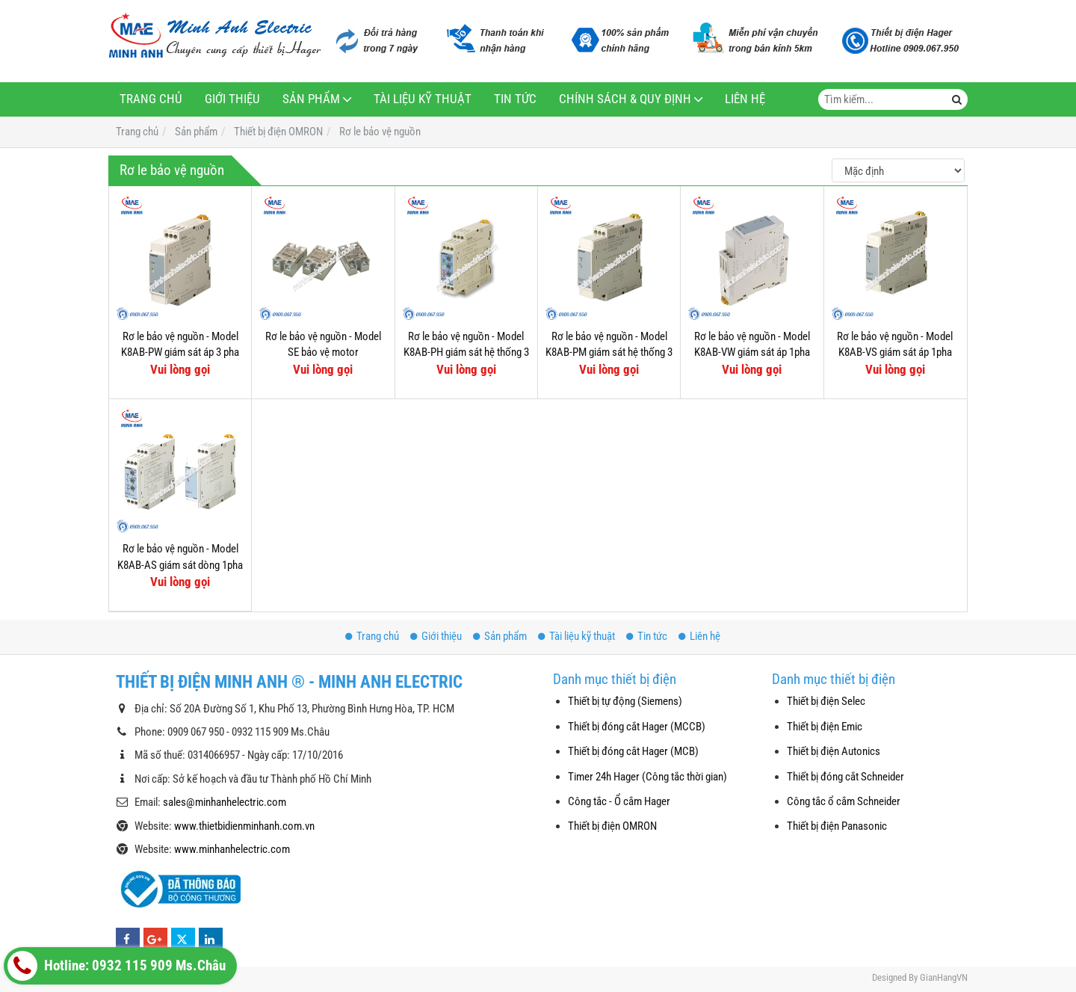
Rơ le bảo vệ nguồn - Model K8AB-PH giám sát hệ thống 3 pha (466, 352)
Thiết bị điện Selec (826, 701)
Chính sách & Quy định (625, 99)
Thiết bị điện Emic (824, 726)
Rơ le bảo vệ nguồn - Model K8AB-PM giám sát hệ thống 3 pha (608, 352)
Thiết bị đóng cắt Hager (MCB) (633, 751)
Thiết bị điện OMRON (612, 826)
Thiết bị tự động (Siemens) (625, 701)
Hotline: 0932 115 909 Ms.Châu (116, 966)
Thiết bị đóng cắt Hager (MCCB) (636, 726)
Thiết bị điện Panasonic (837, 826)
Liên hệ (745, 99)
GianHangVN (944, 977)
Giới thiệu (232, 99)
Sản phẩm (311, 99)
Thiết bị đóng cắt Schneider (845, 776)
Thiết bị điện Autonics (833, 751)
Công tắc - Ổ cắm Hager (619, 801)
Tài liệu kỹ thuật (422, 99)
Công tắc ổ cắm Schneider (843, 801)
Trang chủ (151, 99)
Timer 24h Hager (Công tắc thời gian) (647, 776)
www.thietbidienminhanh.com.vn (244, 826)
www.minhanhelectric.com (232, 849)
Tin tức (515, 99)
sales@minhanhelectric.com (224, 802)
